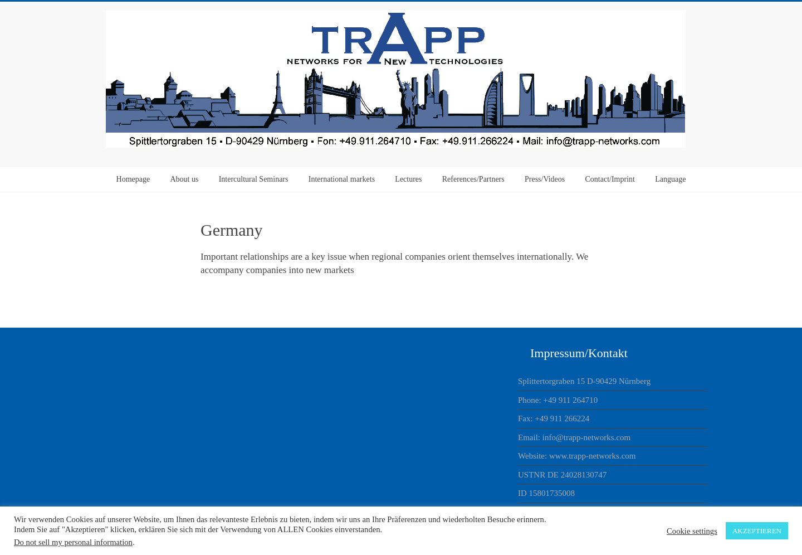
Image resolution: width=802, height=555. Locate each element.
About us (184, 179)
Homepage (133, 179)
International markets (342, 179)
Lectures (408, 179)
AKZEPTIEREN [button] (756, 531)
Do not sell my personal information (73, 542)
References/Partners (473, 179)
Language (670, 179)
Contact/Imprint (610, 179)
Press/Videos (545, 179)
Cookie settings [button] (692, 531)
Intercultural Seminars (253, 179)
